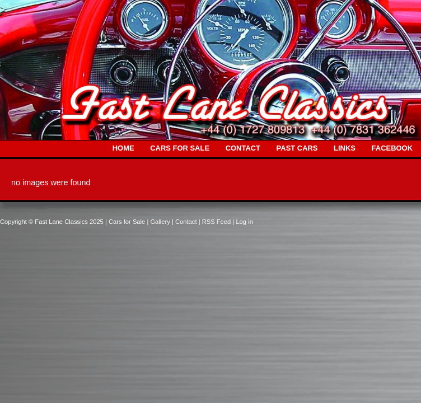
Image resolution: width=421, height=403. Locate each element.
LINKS (344, 148)
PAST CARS (297, 148)
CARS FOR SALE (179, 148)
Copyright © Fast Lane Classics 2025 (52, 221)
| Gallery (159, 221)
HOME (123, 148)
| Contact (185, 221)
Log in (244, 221)
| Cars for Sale (126, 221)
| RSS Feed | (217, 221)
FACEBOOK (392, 148)
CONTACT (243, 148)
